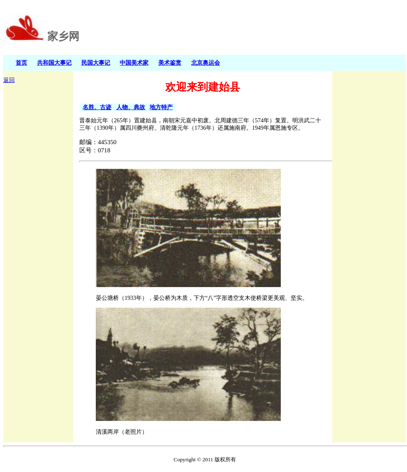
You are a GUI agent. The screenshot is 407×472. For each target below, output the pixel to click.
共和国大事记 (54, 62)
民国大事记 (95, 62)
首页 (21, 62)
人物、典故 (130, 107)
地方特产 (161, 107)
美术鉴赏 (169, 62)
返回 (9, 80)
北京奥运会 (205, 62)
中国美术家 (134, 62)
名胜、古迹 (97, 107)
